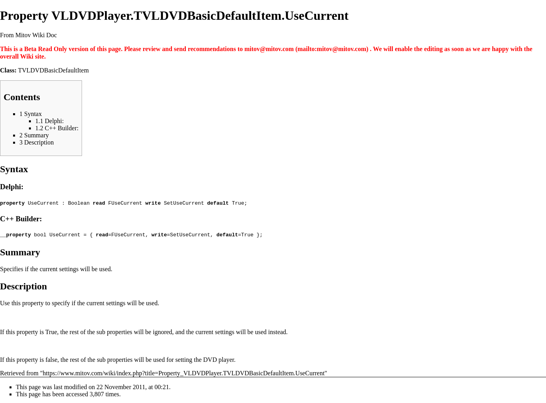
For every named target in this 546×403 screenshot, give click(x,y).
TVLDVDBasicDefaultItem (53, 70)
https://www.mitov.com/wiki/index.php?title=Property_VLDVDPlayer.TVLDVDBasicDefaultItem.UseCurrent (184, 372)
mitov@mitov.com (269, 49)
